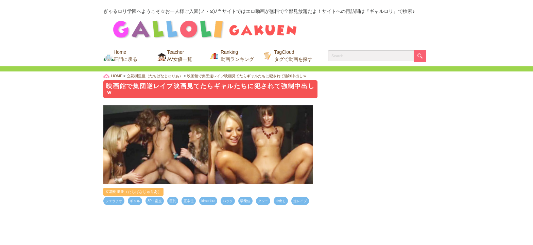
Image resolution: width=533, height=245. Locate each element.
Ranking (237, 55)
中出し (281, 201)
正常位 (189, 201)
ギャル (135, 201)
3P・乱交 (155, 201)
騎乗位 (245, 201)
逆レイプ (300, 201)
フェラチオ (113, 201)
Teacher (179, 55)
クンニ (263, 201)
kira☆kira (208, 201)
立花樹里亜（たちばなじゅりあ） (133, 192)
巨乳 (172, 201)
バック (228, 201)
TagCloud (293, 55)
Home (125, 55)
